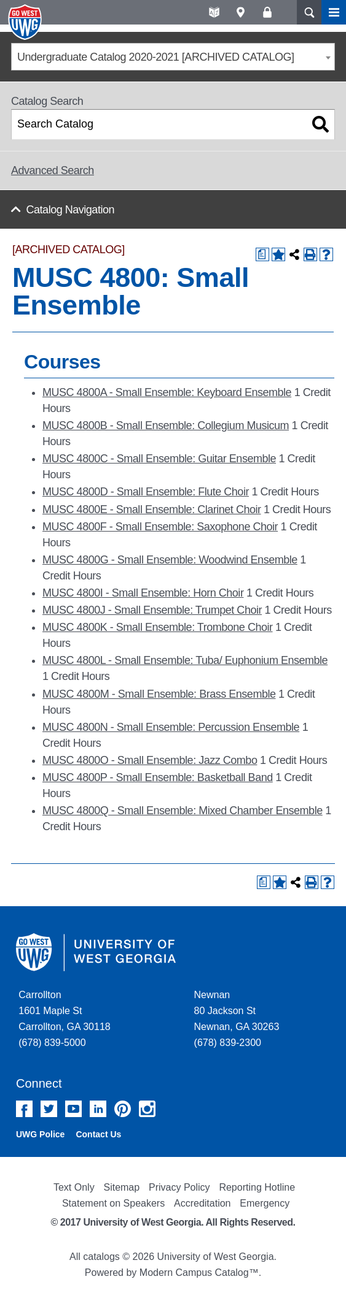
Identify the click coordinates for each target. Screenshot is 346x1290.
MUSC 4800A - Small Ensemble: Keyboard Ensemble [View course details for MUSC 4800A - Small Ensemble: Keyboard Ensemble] (166, 392)
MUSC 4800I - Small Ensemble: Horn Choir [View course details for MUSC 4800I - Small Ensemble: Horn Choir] (142, 593)
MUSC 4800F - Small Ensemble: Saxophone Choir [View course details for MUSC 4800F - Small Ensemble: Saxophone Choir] (160, 527)
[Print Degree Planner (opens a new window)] (262, 254)
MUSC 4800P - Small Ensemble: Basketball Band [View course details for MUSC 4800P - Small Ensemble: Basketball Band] (157, 777)
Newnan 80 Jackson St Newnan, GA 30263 (237, 1011)
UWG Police (40, 1134)
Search (309, 12)
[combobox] (173, 57)
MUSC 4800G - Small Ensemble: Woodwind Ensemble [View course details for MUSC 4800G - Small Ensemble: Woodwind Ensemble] (169, 560)
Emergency (264, 1203)
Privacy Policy (179, 1187)
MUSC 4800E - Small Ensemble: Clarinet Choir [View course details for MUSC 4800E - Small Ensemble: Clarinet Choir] (151, 509)
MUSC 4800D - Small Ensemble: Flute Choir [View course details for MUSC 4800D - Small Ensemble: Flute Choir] (145, 492)
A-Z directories (214, 12)
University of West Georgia (26, 22)
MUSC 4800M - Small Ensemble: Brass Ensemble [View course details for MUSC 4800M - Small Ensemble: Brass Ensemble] (159, 694)
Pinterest (122, 1109)
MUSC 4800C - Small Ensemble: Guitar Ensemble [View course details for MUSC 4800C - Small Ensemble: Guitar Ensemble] (159, 458)
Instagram (147, 1109)
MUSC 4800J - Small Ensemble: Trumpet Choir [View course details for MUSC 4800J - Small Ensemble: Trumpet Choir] (152, 610)
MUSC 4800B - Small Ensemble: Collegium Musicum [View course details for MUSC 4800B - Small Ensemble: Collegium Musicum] (165, 425)
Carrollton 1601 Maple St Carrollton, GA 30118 (64, 1011)
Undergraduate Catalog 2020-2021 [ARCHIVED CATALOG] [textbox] (155, 57)
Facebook (24, 1109)
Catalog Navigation (70, 210)
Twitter (49, 1109)
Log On (267, 12)
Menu (333, 12)
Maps (240, 12)
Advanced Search (52, 170)
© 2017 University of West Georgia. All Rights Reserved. (173, 1222)
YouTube (73, 1109)
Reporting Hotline (257, 1187)
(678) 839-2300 (227, 1042)
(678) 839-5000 (51, 1042)
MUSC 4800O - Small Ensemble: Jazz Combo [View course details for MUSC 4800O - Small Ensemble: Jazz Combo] (149, 760)
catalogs (101, 1256)
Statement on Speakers (113, 1203)
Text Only (74, 1187)
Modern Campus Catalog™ (199, 1272)
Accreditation (202, 1203)
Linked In (98, 1109)
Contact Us (98, 1134)
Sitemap (121, 1187)
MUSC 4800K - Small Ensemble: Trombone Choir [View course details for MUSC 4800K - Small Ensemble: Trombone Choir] (157, 627)
